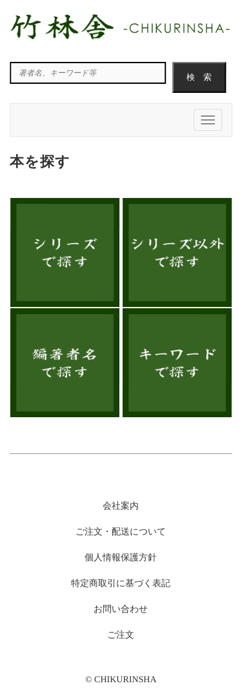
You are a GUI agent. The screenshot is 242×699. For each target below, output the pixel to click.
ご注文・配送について (121, 532)
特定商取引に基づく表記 (120, 583)
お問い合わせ (121, 609)
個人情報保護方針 (121, 557)
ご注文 (120, 635)
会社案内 (121, 506)
